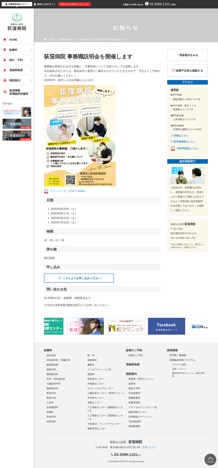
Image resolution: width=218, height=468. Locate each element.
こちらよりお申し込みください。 (83, 278)
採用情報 (84, 39)
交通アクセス (149, 447)
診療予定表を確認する (189, 70)
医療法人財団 (126, 442)
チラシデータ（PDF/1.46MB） (68, 191)
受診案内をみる (188, 55)
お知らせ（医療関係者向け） (63, 39)
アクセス (7, 103)
